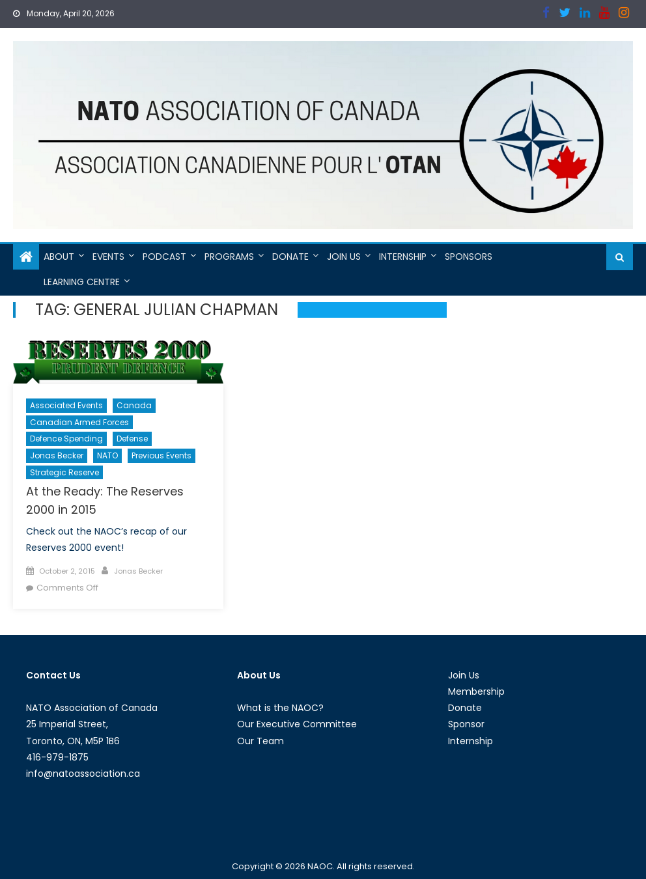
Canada (134, 405)
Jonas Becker (56, 455)
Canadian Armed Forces (79, 422)
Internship (403, 256)
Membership (476, 691)
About (59, 256)
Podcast (164, 256)
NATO (107, 455)
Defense (132, 438)
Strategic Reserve (64, 472)
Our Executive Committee (297, 724)
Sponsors (468, 256)
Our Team (260, 740)
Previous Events (161, 455)
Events (108, 256)
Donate (290, 256)
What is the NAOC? (280, 707)
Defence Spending (66, 438)
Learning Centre (82, 281)
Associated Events (66, 405)
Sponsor (466, 724)
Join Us (344, 256)
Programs (229, 256)
